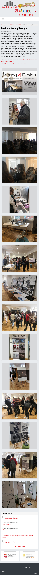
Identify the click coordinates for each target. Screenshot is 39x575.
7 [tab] (19, 562)
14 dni (19, 546)
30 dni (23, 546)
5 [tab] (15, 562)
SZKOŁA (12, 25)
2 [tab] (9, 562)
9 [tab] (23, 562)
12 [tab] (30, 562)
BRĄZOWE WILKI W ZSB (9, 542)
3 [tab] (11, 562)
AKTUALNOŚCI (19, 25)
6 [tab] (17, 562)
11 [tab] (28, 562)
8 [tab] (21, 562)
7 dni (15, 546)
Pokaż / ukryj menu (3, 18)
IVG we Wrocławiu (7, 530)
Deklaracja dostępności (8, 571)
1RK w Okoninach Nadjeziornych (10, 518)
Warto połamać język (8, 524)
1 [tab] (7, 562)
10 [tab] (25, 562)
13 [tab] (32, 562)
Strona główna (4, 25)
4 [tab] (13, 562)
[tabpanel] (10, 556)
